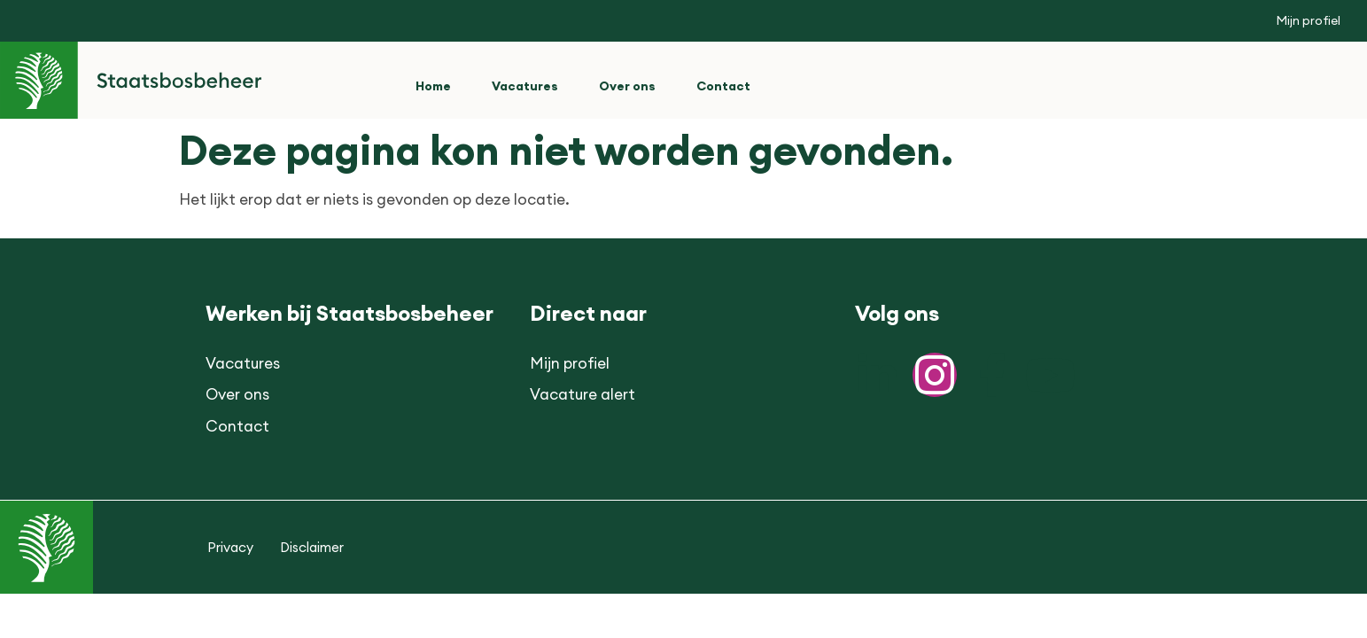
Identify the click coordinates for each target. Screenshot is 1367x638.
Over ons (627, 86)
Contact (723, 86)
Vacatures (525, 86)
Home (433, 86)
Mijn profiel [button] (1308, 20)
